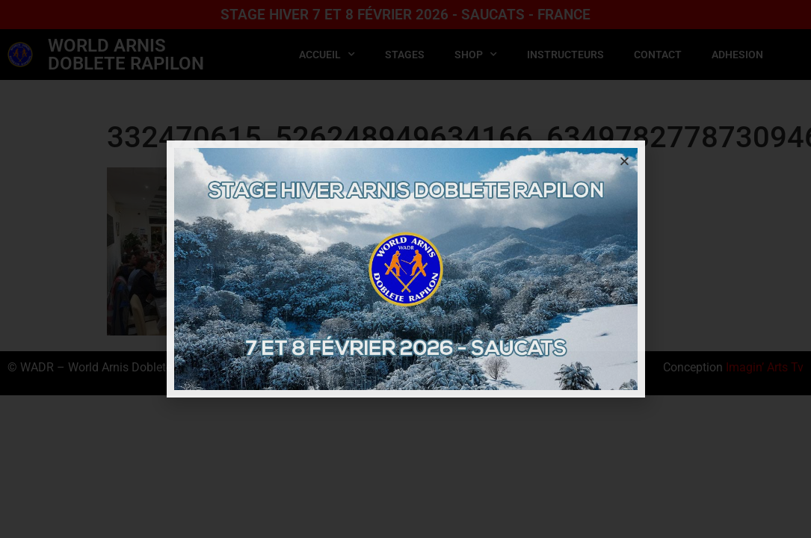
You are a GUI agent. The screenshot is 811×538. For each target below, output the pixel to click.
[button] (624, 161)
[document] (405, 269)
